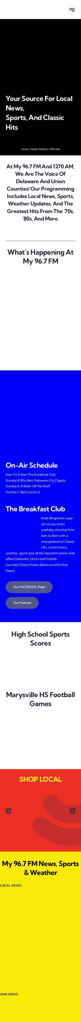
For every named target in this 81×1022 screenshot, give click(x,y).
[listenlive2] (40, 405)
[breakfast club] (29, 330)
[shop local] (29, 350)
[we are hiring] (29, 311)
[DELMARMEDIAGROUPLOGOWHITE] (22, 6)
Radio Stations (39, 149)
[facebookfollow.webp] (40, 378)
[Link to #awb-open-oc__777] (71, 9)
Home (24, 149)
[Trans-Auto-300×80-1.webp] (40, 970)
